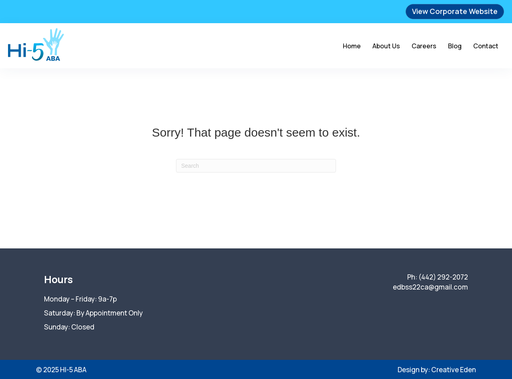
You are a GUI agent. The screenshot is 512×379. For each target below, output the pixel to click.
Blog (455, 46)
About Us (386, 46)
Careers (424, 46)
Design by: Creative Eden (437, 369)
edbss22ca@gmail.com (430, 287)
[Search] (256, 166)
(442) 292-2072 (443, 277)
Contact (485, 46)
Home (352, 46)
